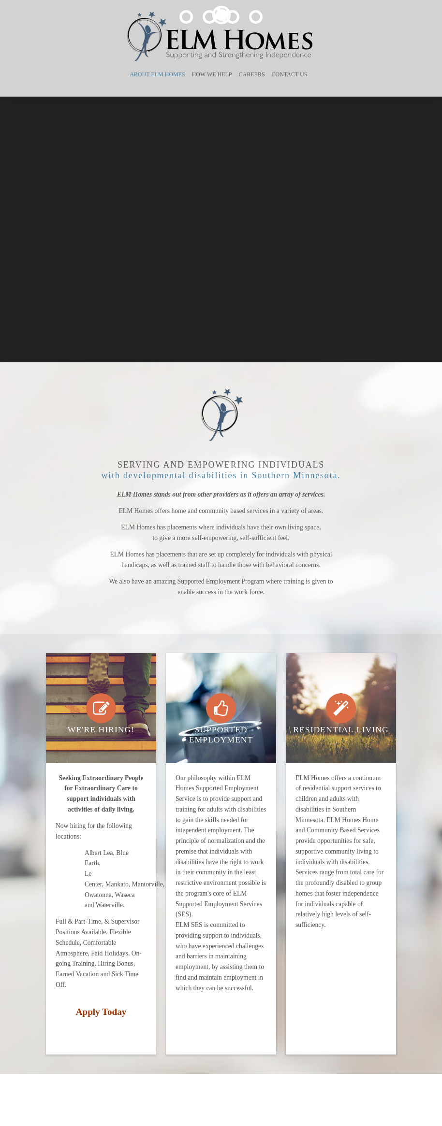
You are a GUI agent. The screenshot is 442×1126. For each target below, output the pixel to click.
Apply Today (101, 1012)
